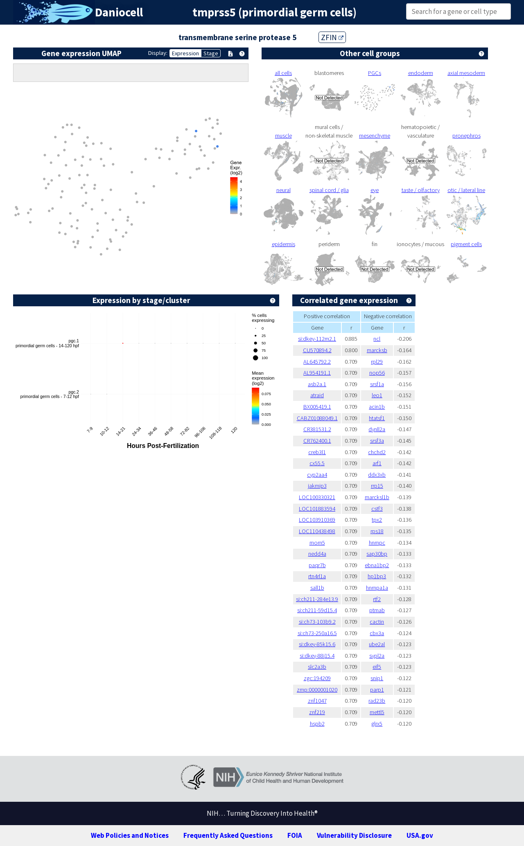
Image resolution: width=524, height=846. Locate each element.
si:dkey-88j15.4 (317, 655)
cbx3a (377, 633)
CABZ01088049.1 (317, 418)
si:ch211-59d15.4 (317, 610)
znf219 (317, 712)
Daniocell (119, 12)
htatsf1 (377, 418)
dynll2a (376, 429)
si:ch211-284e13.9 (317, 599)
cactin (377, 621)
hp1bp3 (377, 576)
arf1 (377, 463)
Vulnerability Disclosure (354, 835)
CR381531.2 (317, 429)
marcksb (377, 350)
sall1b (317, 587)
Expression (185, 53)
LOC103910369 (317, 519)
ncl (376, 338)
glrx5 (376, 723)
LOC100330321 (317, 497)
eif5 (377, 666)
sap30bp (376, 553)
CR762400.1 (317, 440)
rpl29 (377, 361)
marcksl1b (377, 497)
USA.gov (420, 835)
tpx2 (377, 519)
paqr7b (317, 565)
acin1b (377, 406)
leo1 (377, 395)
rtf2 (377, 599)
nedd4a (317, 553)
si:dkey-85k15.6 (317, 644)
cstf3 (377, 508)
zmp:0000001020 (317, 689)
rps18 (377, 531)
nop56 (377, 372)
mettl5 (377, 712)
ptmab (377, 610)
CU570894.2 (317, 350)
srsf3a (377, 440)
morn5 (317, 542)
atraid (317, 395)
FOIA (294, 835)
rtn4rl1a (317, 576)
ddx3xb (377, 474)
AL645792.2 (317, 361)
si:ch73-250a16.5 (317, 633)
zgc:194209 (317, 678)
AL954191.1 (317, 372)
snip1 (376, 678)
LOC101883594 (317, 508)
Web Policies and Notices (130, 835)
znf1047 (317, 700)
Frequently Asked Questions (228, 835)
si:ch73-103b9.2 (317, 621)
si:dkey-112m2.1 (317, 338)
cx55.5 (317, 463)
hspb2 (317, 723)
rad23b (376, 700)
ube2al (377, 644)
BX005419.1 (317, 406)
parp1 (377, 689)
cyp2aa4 (317, 474)
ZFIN (332, 37)
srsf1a (377, 384)
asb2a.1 (317, 384)
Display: (157, 53)
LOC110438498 (317, 531)
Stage (210, 53)
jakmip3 (317, 485)
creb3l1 (317, 452)
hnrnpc (377, 542)
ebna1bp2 (377, 565)
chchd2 (377, 452)
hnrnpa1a (377, 587)
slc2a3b (317, 666)
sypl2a (376, 655)
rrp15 (377, 485)
